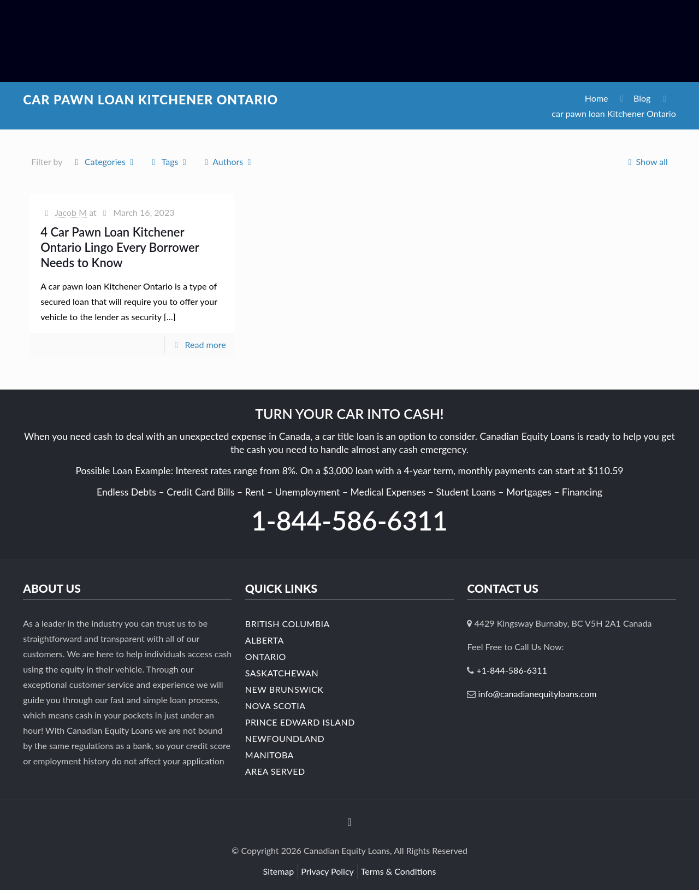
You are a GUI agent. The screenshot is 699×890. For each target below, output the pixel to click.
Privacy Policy (327, 871)
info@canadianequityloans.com (537, 693)
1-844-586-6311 (349, 520)
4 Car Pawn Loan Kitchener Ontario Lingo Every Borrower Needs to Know (119, 247)
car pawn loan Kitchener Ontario (614, 113)
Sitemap (278, 871)
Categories (104, 161)
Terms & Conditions (398, 871)
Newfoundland (284, 738)
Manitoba (269, 755)
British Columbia (287, 623)
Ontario (265, 656)
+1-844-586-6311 (512, 670)
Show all (646, 161)
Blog (641, 98)
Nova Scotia (275, 705)
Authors (228, 161)
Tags (169, 161)
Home (596, 98)
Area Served (275, 771)
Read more (205, 344)
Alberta (264, 640)
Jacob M (71, 212)
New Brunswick (284, 689)
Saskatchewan (281, 673)
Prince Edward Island (300, 722)
